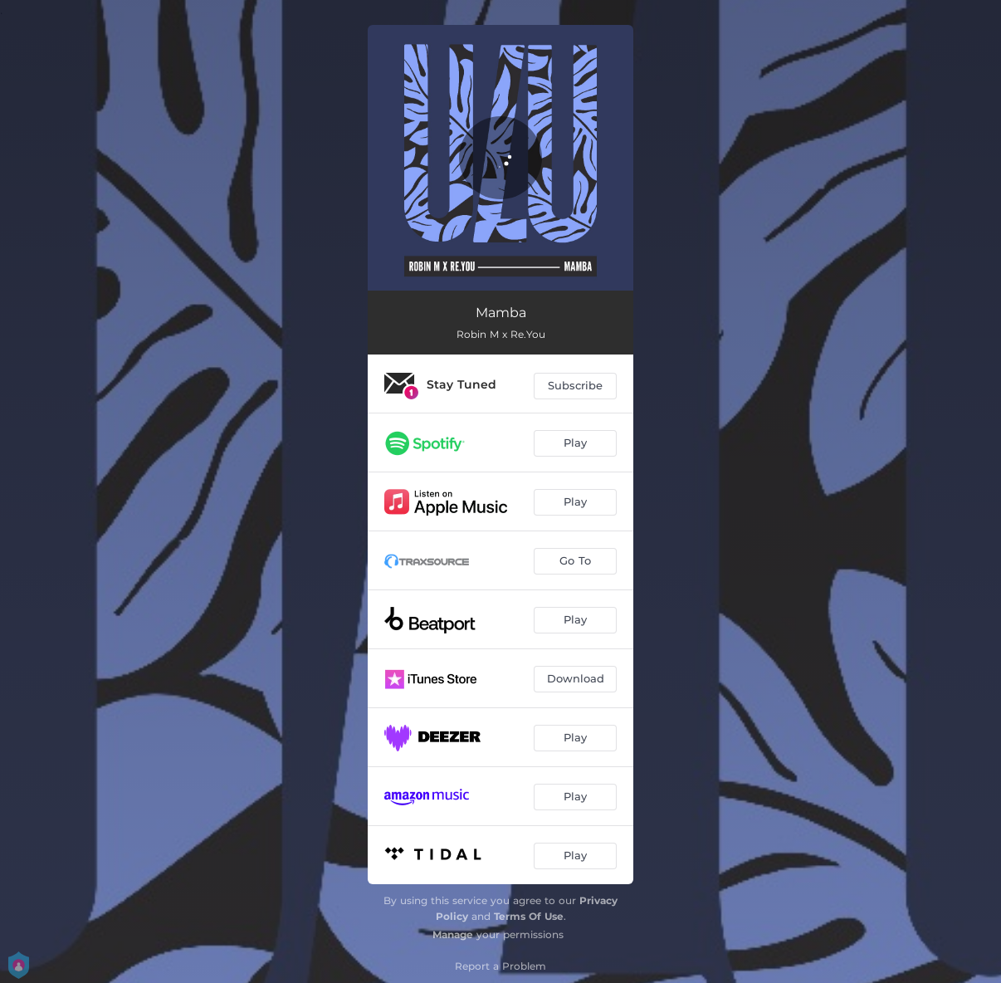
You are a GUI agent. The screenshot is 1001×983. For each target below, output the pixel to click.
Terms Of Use (529, 916)
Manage (452, 934)
